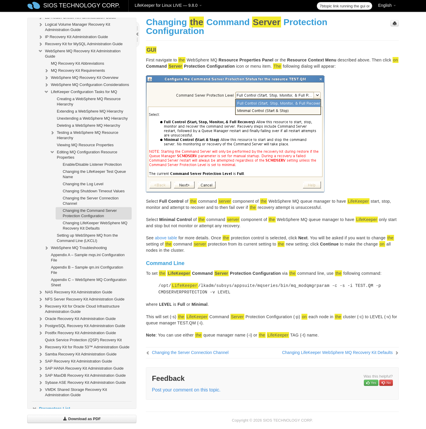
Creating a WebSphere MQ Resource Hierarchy (89, 101)
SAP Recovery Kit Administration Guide (75, 361)
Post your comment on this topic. (186, 389)
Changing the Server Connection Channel (91, 201)
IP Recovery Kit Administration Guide (73, 36)
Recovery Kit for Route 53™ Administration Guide (83, 347)
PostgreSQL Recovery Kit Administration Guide (81, 325)
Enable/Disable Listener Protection (92, 164)
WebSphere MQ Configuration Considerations (86, 84)
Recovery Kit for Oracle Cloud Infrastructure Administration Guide (79, 308)
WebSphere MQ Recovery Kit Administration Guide (79, 53)
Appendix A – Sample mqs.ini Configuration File (88, 257)
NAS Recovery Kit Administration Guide (75, 292)
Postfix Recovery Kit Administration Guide (77, 333)
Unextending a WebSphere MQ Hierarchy (92, 118)
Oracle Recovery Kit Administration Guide (77, 318)
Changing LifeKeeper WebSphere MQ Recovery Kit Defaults (95, 225)
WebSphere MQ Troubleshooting (75, 247)
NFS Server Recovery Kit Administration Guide (81, 299)
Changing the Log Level (83, 184)
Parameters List (51, 408)
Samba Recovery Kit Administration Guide (77, 354)
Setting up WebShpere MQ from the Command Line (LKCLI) (87, 238)
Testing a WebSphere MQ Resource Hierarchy (84, 134)
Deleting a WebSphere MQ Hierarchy (88, 125)
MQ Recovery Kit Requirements (74, 70)
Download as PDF (82, 419)
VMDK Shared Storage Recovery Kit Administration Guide (72, 391)
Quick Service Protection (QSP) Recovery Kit (83, 340)
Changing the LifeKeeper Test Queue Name (94, 174)
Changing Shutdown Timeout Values (94, 191)
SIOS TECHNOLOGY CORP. (81, 5)
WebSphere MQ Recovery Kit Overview (81, 77)
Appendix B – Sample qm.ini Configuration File (87, 270)
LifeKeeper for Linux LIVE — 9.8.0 (168, 5)
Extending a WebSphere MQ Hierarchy (90, 111)
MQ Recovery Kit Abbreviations (77, 63)
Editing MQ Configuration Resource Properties (83, 154)
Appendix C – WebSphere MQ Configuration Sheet (89, 282)
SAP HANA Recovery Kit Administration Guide (81, 368)
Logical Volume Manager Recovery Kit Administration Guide (74, 26)
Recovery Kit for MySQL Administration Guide (80, 44)
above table (166, 237)
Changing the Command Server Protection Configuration (90, 213)
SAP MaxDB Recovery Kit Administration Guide (82, 375)
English (387, 5)
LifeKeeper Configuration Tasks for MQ (80, 91)
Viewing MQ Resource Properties (85, 145)
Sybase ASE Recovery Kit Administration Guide (82, 382)
